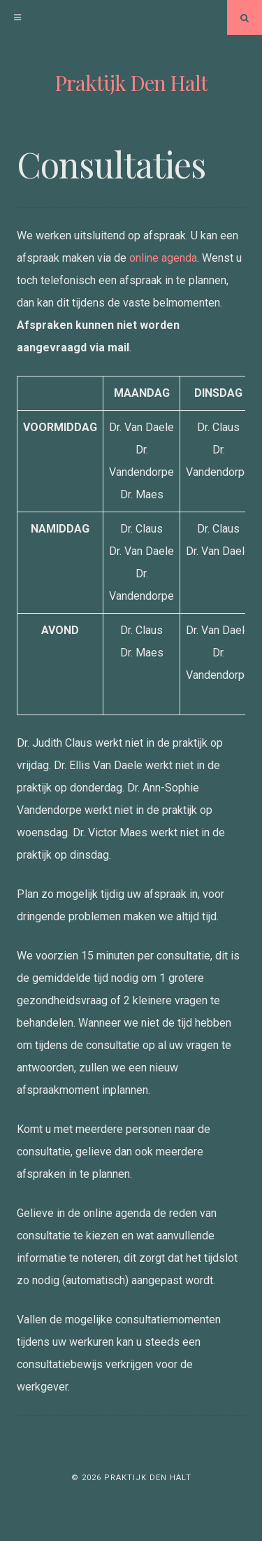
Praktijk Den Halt (131, 83)
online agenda (163, 258)
